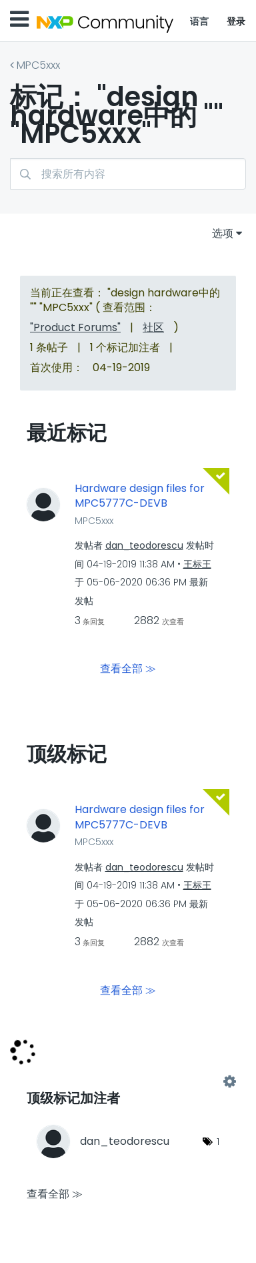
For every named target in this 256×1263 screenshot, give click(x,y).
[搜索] (128, 174)
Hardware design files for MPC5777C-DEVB (140, 496)
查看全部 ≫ (128, 668)
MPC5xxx (38, 65)
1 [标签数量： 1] (218, 1141)
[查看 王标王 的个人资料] (197, 564)
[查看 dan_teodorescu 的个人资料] (144, 545)
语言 (199, 21)
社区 (153, 327)
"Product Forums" (75, 327)
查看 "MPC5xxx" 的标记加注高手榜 (128, 1081)
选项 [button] (222, 233)
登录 (236, 21)
